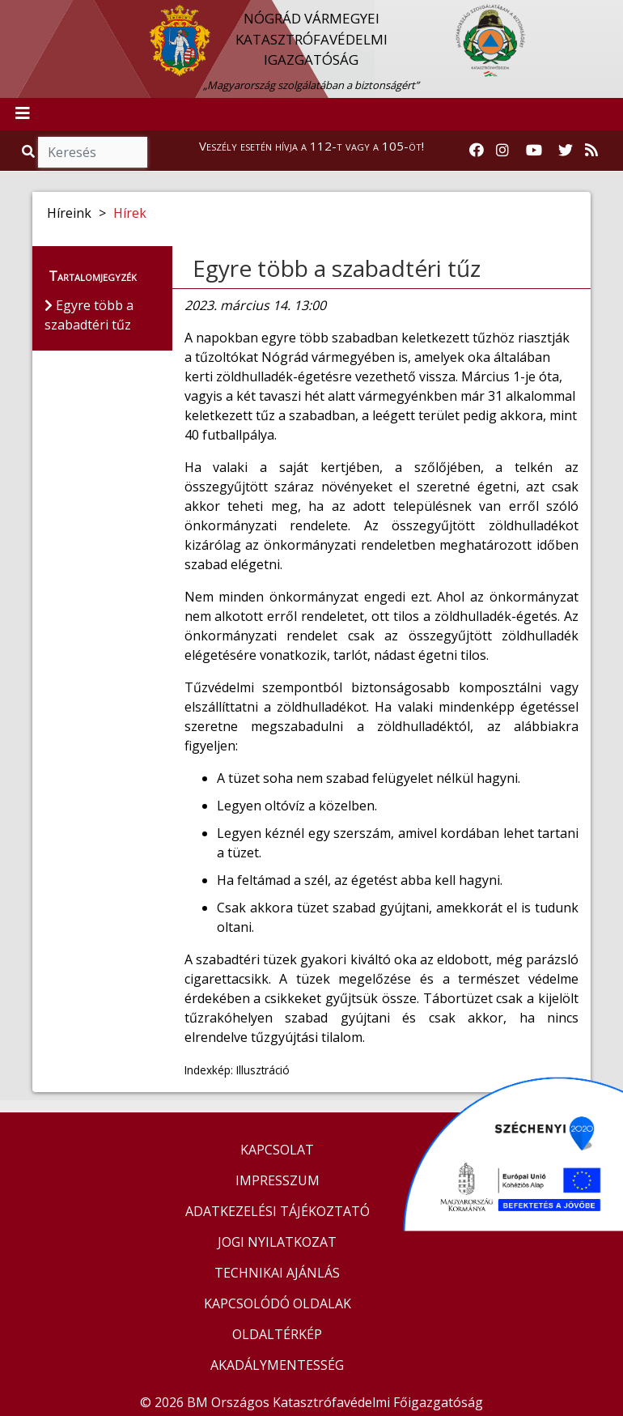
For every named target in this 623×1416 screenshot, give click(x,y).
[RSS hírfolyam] (591, 150)
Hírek (129, 213)
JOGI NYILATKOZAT (277, 1242)
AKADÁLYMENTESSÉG (277, 1365)
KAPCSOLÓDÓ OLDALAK (277, 1303)
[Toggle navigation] (22, 114)
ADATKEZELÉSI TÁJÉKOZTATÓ (277, 1211)
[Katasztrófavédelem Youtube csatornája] (534, 150)
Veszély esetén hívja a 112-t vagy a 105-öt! (311, 146)
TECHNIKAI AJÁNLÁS (277, 1273)
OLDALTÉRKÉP (277, 1334)
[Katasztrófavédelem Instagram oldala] (502, 150)
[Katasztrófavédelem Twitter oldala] (565, 150)
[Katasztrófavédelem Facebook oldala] (476, 150)
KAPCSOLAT (277, 1150)
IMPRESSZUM (277, 1180)
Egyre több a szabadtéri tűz (337, 268)
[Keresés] (92, 152)
